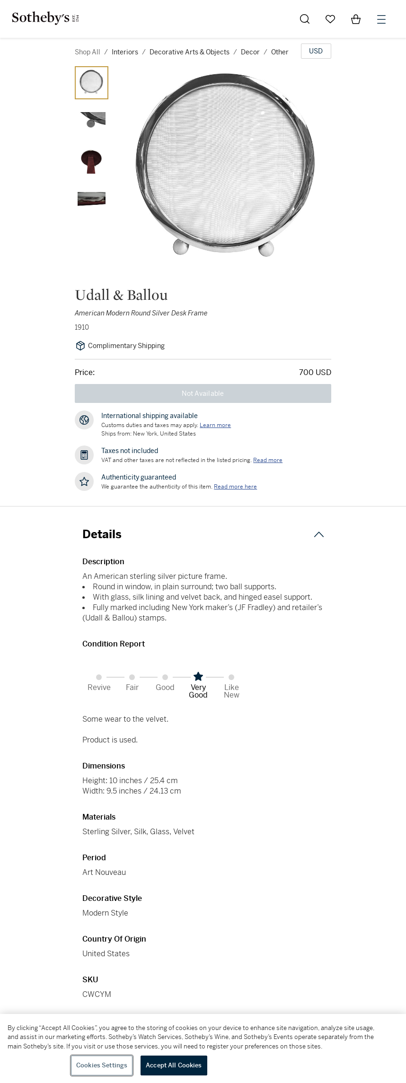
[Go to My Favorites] (330, 18)
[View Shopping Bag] (356, 18)
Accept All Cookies (174, 1065)
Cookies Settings (101, 1065)
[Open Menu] (381, 19)
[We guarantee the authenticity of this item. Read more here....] (235, 486)
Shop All (87, 52)
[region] (203, 1048)
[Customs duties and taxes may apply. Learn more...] (215, 425)
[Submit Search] (304, 19)
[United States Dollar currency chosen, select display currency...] (316, 51)
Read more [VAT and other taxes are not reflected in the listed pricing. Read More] (267, 460)
